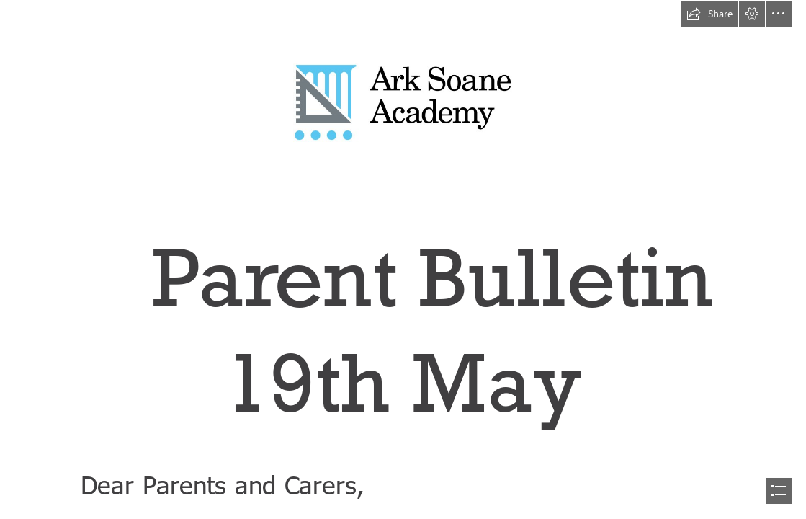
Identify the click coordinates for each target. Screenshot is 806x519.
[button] (709, 14)
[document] (403, 259)
